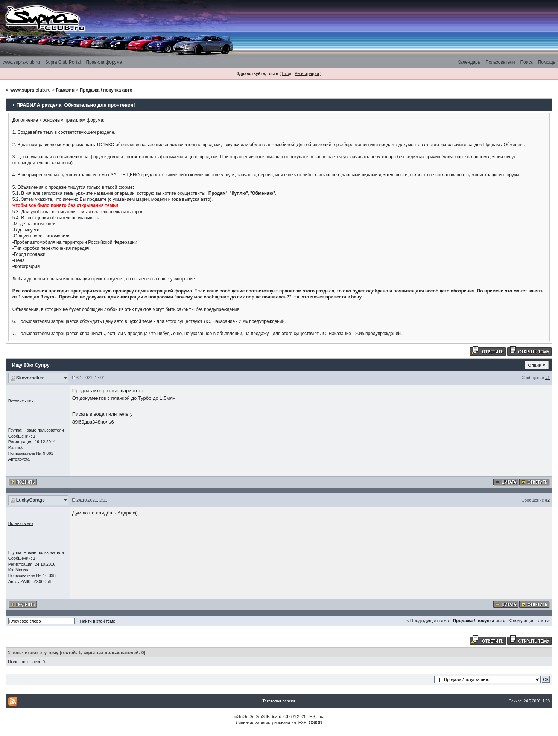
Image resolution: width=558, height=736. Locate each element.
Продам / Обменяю (503, 144)
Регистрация (307, 73)
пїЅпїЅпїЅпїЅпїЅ (249, 716)
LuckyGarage (30, 500)
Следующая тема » (529, 620)
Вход (286, 73)
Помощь (546, 62)
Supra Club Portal (63, 62)
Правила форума (104, 62)
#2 (547, 500)
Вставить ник (20, 401)
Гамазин (65, 90)
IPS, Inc (316, 716)
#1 (547, 377)
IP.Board (273, 716)
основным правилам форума (73, 120)
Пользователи (500, 62)
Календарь (468, 62)
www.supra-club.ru (21, 62)
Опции (535, 365)
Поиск (526, 62)
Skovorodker (30, 378)
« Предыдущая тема (427, 620)
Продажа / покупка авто (106, 90)
